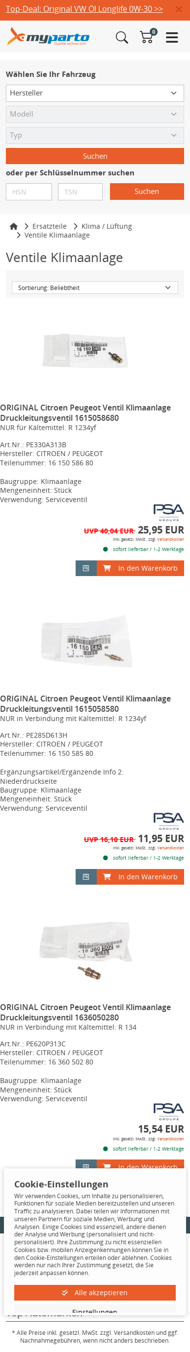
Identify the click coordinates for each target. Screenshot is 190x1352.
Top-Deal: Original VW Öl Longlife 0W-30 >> (84, 8)
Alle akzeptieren (95, 1292)
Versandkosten (170, 539)
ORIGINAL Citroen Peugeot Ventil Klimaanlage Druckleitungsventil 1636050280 (85, 1012)
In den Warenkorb (140, 568)
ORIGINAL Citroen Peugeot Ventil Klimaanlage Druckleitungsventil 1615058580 (85, 703)
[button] (183, 10)
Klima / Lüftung (106, 226)
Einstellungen (94, 1312)
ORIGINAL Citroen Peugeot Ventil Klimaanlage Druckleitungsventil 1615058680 (85, 412)
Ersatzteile (49, 226)
